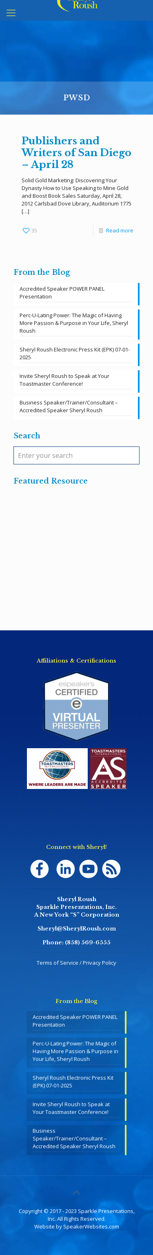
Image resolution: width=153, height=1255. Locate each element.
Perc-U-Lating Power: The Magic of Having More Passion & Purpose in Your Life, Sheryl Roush (74, 323)
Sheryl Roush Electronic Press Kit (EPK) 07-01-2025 (75, 353)
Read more (119, 230)
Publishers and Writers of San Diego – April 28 (76, 152)
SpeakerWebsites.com (91, 1226)
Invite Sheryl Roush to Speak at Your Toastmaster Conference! (64, 379)
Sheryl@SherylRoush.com (77, 928)
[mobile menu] (11, 12)
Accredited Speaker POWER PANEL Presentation (62, 292)
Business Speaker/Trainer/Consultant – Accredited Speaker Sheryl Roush (69, 406)
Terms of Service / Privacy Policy (76, 962)
